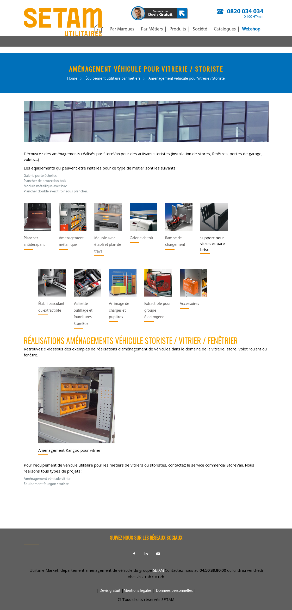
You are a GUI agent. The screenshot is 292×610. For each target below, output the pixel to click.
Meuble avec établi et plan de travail (107, 245)
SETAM (158, 571)
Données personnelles (174, 591)
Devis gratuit (110, 591)
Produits (178, 29)
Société (200, 29)
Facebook (134, 554)
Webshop (251, 29)
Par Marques (122, 29)
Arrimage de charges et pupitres (119, 310)
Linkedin (146, 554)
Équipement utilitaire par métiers (112, 79)
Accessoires (189, 304)
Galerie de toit (141, 238)
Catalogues (225, 29)
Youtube (158, 554)
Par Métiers (152, 29)
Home (72, 79)
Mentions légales (138, 591)
